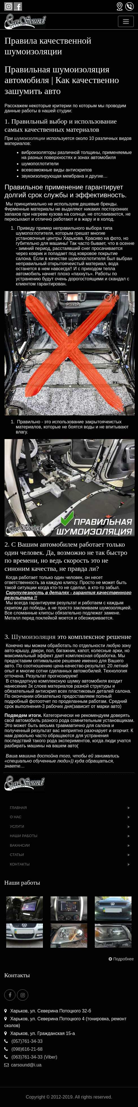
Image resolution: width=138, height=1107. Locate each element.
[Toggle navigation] (126, 21)
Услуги (17, 826)
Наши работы (23, 836)
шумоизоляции (29, 138)
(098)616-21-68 (23, 1049)
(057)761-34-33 (23, 1041)
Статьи (17, 855)
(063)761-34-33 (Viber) (30, 1057)
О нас (15, 817)
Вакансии (20, 845)
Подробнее (121, 959)
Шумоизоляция (33, 636)
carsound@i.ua (22, 1065)
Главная (18, 808)
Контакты (20, 864)
